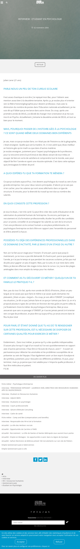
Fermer (79, 531)
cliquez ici (46, 546)
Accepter (21, 541)
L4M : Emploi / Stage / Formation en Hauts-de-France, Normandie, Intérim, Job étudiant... (40, 2)
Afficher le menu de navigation (2, 2)
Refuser (59, 541)
